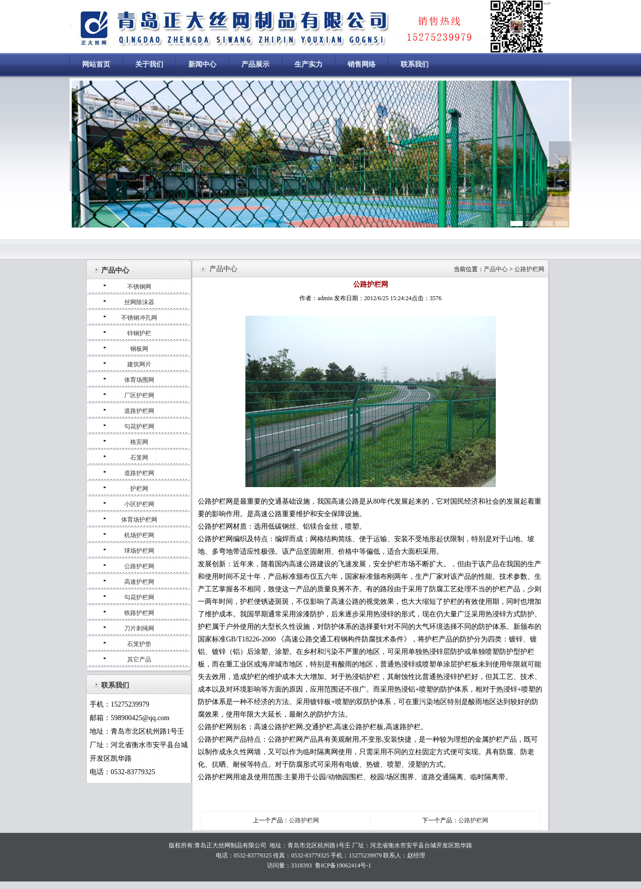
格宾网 (139, 442)
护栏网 (139, 488)
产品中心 (496, 269)
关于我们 (149, 64)
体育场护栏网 (139, 519)
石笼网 (139, 457)
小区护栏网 (139, 504)
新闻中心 (202, 64)
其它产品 (139, 659)
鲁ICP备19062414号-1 (343, 865)
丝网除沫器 (139, 302)
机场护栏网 (139, 535)
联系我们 (415, 64)
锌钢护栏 (139, 333)
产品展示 (255, 64)
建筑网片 (139, 364)
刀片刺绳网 (139, 628)
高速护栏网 (139, 581)
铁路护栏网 (139, 612)
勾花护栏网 (139, 426)
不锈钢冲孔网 (139, 317)
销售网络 (362, 64)
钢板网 (139, 348)
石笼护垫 (139, 643)
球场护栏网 (139, 550)
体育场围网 (139, 379)
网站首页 (96, 64)
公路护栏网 (139, 566)
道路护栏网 (139, 410)
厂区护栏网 (139, 395)
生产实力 (308, 64)
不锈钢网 (139, 286)
